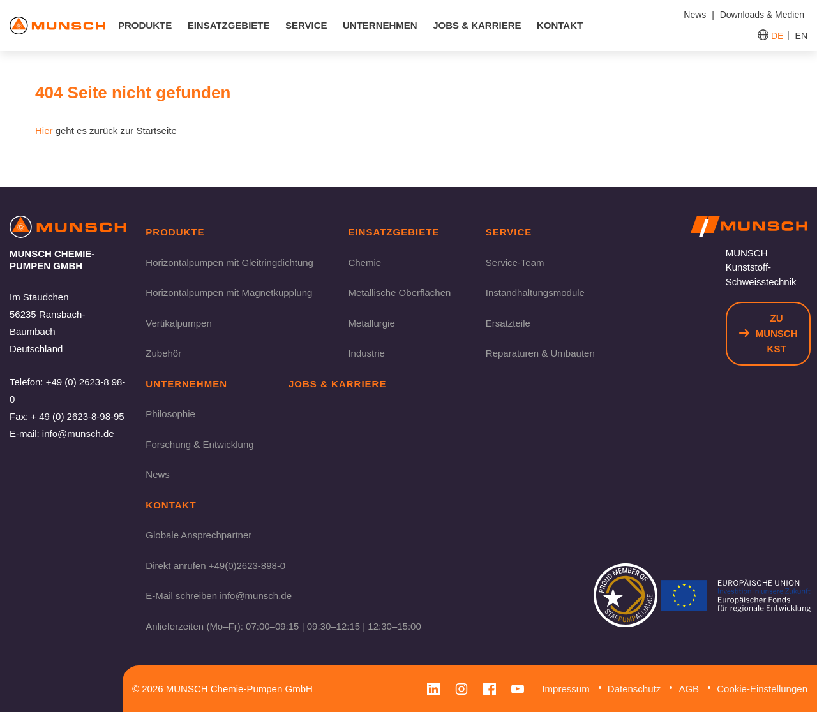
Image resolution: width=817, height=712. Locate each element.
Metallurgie (371, 323)
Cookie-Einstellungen (762, 688)
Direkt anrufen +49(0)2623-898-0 (215, 565)
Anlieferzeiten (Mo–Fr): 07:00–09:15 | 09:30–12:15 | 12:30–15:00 (283, 626)
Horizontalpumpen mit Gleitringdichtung (229, 262)
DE (777, 36)
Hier (44, 130)
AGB (688, 688)
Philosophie (170, 413)
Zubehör (163, 353)
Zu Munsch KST (768, 333)
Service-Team (515, 262)
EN (801, 36)
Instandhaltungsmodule (535, 292)
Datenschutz (634, 688)
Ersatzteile (508, 323)
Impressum (565, 688)
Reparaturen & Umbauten (540, 353)
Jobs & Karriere (477, 25)
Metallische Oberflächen (399, 292)
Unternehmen (380, 25)
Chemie (364, 262)
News (158, 474)
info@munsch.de (78, 433)
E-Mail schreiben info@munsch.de (219, 595)
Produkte (145, 25)
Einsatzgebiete (229, 25)
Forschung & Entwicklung (199, 444)
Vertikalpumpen (178, 323)
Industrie (366, 353)
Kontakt (560, 25)
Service (306, 25)
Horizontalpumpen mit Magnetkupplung (229, 292)
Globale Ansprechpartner (198, 535)
